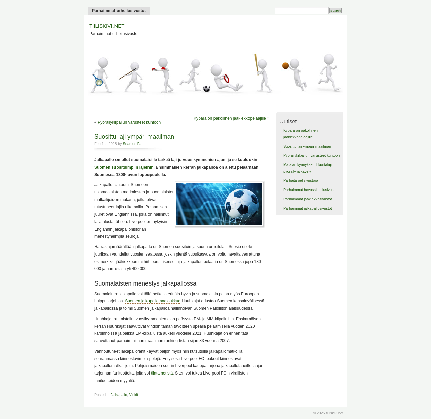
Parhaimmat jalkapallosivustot (307, 208)
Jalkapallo (119, 395)
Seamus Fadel (135, 144)
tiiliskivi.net (106, 25)
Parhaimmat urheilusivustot (119, 10)
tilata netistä (162, 373)
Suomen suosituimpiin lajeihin (124, 167)
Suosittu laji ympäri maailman (134, 136)
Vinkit (133, 395)
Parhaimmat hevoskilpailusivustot (310, 190)
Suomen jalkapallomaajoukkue (152, 301)
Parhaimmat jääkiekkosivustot (307, 199)
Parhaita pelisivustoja (300, 180)
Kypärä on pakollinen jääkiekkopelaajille (230, 118)
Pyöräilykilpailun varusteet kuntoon (129, 122)
